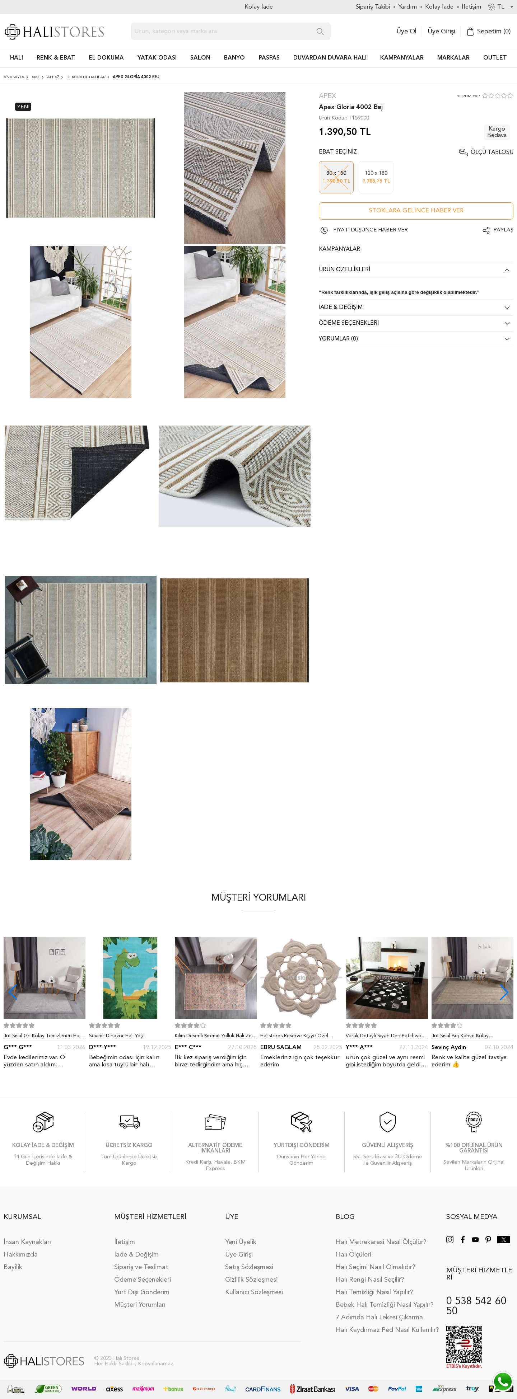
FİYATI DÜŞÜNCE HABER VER (370, 230)
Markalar (453, 58)
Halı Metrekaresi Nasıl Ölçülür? (381, 1242)
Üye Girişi (441, 31)
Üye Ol (406, 31)
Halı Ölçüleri (353, 1255)
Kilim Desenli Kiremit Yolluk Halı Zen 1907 (215, 1037)
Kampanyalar (402, 58)
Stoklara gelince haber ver (416, 211)
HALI (16, 58)
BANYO (234, 58)
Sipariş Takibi (373, 7)
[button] (504, 992)
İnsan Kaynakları (27, 1242)
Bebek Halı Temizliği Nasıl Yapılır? (384, 1305)
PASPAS (269, 58)
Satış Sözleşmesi (249, 1267)
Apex (327, 96)
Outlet (495, 58)
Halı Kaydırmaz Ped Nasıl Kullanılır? (387, 1330)
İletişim (124, 1242)
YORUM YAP (468, 96)
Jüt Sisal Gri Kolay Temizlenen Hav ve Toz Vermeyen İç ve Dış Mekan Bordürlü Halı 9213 (43, 1037)
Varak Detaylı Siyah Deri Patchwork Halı (386, 1037)
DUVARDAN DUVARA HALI (330, 58)
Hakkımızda (21, 1255)
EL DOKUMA (106, 58)
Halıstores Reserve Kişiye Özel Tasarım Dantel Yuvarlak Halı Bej (297, 1037)
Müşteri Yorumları (140, 1305)
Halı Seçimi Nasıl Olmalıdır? (375, 1267)
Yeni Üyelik (240, 1242)
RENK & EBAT (56, 58)
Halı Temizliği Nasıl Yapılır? (374, 1292)
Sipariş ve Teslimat (141, 1267)
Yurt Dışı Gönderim (141, 1292)
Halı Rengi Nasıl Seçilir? (370, 1280)
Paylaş (503, 230)
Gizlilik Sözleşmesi (251, 1280)
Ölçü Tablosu (492, 152)
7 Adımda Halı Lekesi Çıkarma (379, 1317)
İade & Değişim (136, 1255)
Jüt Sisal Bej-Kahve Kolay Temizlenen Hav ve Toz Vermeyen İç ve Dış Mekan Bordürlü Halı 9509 (472, 1037)
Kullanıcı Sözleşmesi (254, 1292)
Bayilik (13, 1267)
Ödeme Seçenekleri (142, 1280)
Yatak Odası (157, 58)
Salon (200, 58)
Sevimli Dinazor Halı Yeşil (117, 1035)
